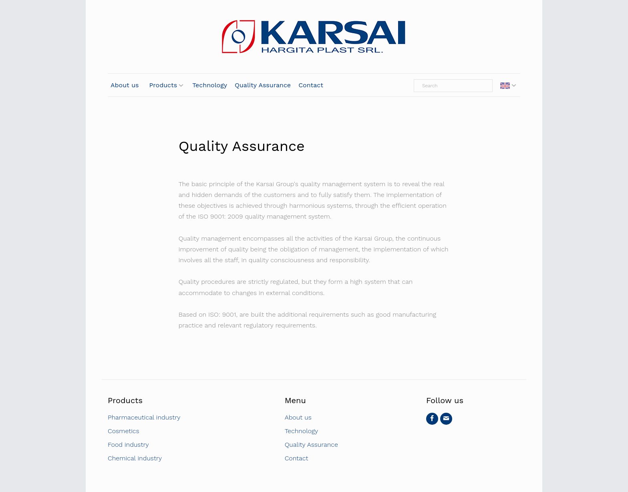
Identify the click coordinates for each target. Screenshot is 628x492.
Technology (209, 85)
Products (163, 85)
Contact (310, 85)
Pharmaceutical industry (144, 417)
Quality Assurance (263, 85)
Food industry (128, 444)
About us (125, 85)
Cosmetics (123, 431)
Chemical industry (135, 458)
